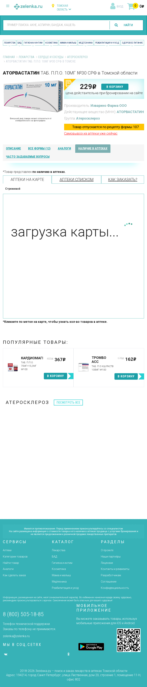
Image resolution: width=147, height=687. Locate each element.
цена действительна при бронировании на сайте (104, 93)
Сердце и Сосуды (50, 57)
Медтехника (85, 42)
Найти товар (11, 562)
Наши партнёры (111, 556)
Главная (9, 57)
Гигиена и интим (62, 562)
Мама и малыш (68, 42)
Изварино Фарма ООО (109, 106)
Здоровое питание (132, 42)
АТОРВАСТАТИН (130, 112)
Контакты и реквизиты (115, 568)
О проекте (107, 550)
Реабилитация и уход (107, 42)
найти (128, 25)
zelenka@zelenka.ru (16, 636)
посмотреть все (68, 402)
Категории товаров (15, 556)
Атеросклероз (77, 57)
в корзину (114, 87)
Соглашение (108, 581)
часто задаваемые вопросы (28, 157)
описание (13, 148)
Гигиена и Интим (33, 42)
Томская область (62, 7)
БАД (19, 42)
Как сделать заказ (14, 575)
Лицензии (107, 562)
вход (120, 6)
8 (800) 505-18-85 (23, 614)
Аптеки (7, 550)
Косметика (51, 42)
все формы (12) (39, 148)
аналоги (64, 148)
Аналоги (8, 568)
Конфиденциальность (115, 587)
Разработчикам (111, 575)
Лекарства (9, 42)
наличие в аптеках (92, 148)
